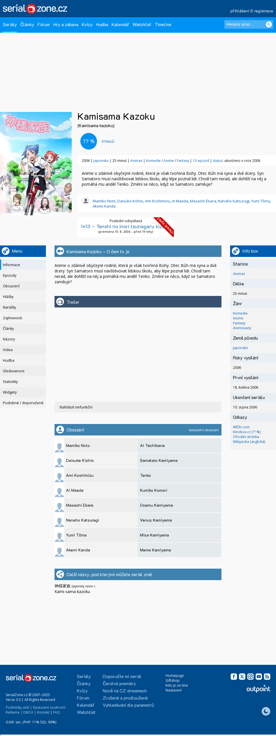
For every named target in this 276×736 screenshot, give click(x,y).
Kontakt (43, 712)
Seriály (10, 24)
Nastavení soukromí (49, 707)
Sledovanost (13, 371)
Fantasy (183, 160)
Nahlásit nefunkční (76, 407)
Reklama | (14, 712)
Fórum (44, 24)
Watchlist (142, 24)
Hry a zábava (65, 24)
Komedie (154, 160)
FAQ (56, 712)
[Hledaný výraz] (248, 24)
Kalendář (120, 24)
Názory (9, 339)
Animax (136, 160)
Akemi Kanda (104, 206)
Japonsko (101, 160)
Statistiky (10, 381)
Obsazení (11, 286)
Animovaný (242, 328)
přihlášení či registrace (251, 10)
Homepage (175, 675)
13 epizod (201, 160)
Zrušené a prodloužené (125, 698)
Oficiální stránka (246, 436)
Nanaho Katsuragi (233, 201)
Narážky (9, 307)
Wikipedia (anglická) (249, 441)
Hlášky (8, 296)
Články (27, 24)
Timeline (163, 24)
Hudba (102, 24)
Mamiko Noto (104, 201)
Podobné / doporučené (23, 402)
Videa (8, 349)
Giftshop (173, 680)
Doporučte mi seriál (122, 676)
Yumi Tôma (260, 201)
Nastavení (174, 690)
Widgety (10, 392)
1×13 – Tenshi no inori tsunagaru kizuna (126, 226)
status (218, 160)
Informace (11, 264)
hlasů (108, 141)
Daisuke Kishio (130, 201)
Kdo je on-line (177, 685)
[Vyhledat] (269, 24)
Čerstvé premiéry (119, 683)
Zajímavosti (12, 317)
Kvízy (87, 24)
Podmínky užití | (19, 707)
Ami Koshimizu (157, 201)
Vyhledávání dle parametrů (128, 705)
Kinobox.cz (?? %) (247, 431)
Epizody (9, 275)
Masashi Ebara (203, 201)
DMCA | (29, 712)
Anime (169, 160)
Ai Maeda (180, 201)
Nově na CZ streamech (125, 690)
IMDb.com (241, 427)
